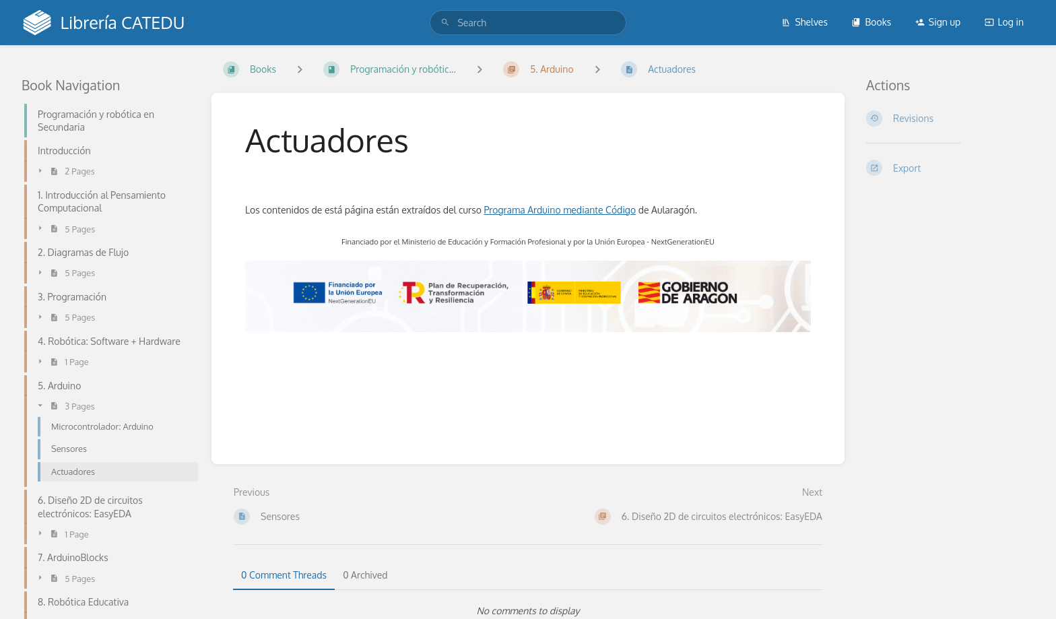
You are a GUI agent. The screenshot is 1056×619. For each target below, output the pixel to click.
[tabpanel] (528, 611)
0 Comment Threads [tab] (284, 575)
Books (871, 22)
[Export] (950, 168)
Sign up (937, 22)
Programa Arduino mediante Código (560, 210)
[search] (528, 22)
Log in (1004, 22)
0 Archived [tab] (365, 575)
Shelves (804, 22)
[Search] (445, 22)
